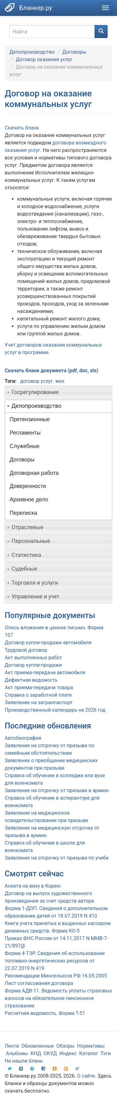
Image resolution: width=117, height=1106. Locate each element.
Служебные (25, 446)
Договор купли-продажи (33, 665)
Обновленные (37, 1046)
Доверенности (28, 486)
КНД (36, 1053)
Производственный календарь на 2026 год (55, 710)
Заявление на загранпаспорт (39, 702)
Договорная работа (34, 473)
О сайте (86, 1076)
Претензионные (30, 419)
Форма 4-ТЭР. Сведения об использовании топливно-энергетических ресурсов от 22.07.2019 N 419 (55, 960)
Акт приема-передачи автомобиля (45, 672)
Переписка (23, 513)
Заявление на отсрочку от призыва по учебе (57, 858)
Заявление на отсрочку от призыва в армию (57, 790)
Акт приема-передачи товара (39, 687)
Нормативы (91, 1046)
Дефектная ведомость (31, 680)
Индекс (68, 1053)
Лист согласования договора (39, 983)
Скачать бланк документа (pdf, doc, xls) (51, 370)
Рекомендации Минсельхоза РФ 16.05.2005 (56, 976)
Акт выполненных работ (33, 657)
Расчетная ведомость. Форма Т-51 (45, 1013)
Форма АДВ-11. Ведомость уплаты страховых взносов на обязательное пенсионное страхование (58, 998)
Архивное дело (29, 499)
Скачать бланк (22, 128)
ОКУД (50, 1053)
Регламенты (25, 433)
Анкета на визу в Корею (33, 886)
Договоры (74, 52)
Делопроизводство (32, 52)
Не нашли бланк (24, 1061)
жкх (60, 381)
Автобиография (23, 738)
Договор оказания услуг (44, 59)
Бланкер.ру (35, 8)
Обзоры (65, 1046)
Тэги (105, 1053)
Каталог (88, 1053)
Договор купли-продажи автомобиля (48, 643)
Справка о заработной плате (38, 695)
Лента (12, 1046)
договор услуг (36, 381)
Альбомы (17, 1053)
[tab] (58, 392)
